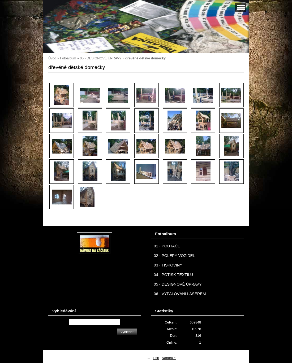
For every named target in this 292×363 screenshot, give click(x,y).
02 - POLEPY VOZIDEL (174, 255)
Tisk (156, 358)
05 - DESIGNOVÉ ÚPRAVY (101, 58)
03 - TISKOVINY (168, 265)
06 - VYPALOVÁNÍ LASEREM (180, 294)
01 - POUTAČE (167, 246)
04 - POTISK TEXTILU (173, 275)
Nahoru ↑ (169, 358)
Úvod (52, 58)
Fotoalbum (68, 58)
